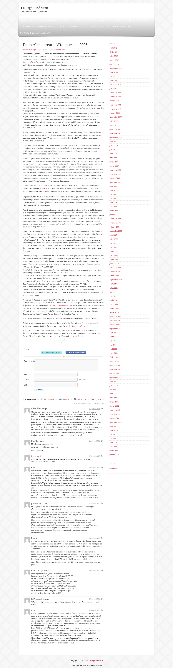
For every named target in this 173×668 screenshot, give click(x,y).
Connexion (113, 468)
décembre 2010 (115, 85)
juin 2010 (112, 89)
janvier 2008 (114, 125)
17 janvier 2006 (94, 599)
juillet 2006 (113, 190)
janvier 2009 (114, 101)
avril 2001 (113, 443)
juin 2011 (112, 76)
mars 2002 (113, 398)
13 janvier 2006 (94, 538)
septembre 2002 (115, 377)
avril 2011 (113, 80)
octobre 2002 (114, 373)
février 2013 (114, 52)
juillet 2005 (113, 239)
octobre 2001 (114, 418)
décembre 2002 (115, 365)
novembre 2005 (115, 223)
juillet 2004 (113, 288)
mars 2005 (113, 255)
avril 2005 (113, 251)
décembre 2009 (115, 93)
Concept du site (118, 20)
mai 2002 (113, 390)
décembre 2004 (115, 268)
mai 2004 (113, 296)
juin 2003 (112, 341)
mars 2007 (113, 158)
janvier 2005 (114, 264)
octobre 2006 (114, 178)
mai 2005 (113, 247)
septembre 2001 (115, 422)
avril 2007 (113, 154)
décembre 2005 (115, 219)
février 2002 (114, 402)
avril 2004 (113, 300)
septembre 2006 (115, 182)
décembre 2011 (115, 64)
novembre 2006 (115, 174)
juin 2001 (112, 434)
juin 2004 (112, 292)
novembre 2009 (115, 97)
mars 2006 (113, 207)
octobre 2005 (114, 227)
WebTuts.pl (99, 665)
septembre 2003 (115, 329)
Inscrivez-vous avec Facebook (76, 352)
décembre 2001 (115, 410)
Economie (26, 50)
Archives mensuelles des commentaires (91, 20)
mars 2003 (113, 353)
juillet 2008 (113, 121)
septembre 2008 (115, 117)
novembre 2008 (115, 109)
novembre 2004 (115, 272)
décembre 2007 (115, 129)
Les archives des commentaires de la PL (37, 26)
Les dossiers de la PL (122, 26)
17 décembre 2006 (93, 610)
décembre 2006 (115, 170)
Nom (26, 374)
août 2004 (113, 284)
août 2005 (113, 235)
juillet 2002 (113, 386)
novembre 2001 (115, 414)
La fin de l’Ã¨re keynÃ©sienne (60, 305)
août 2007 (113, 141)
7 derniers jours (27, 20)
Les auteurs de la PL (100, 26)
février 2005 (114, 259)
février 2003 (114, 357)
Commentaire (28, 361)
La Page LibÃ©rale (35, 8)
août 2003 (113, 333)
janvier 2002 (114, 406)
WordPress (86, 665)
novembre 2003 (115, 320)
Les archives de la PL (138, 20)
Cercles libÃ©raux (78, 326)
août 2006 (113, 186)
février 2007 (114, 162)
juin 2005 (112, 243)
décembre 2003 (115, 316)
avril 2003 (113, 349)
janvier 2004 (114, 312)
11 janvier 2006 (94, 409)
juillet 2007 (113, 146)
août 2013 (113, 48)
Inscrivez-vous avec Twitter (51, 352)
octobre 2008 (114, 113)
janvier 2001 (114, 455)
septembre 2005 (115, 231)
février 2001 (114, 451)
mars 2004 (113, 304)
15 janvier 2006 (94, 570)
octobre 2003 (114, 325)
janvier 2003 (114, 361)
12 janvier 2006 (94, 456)
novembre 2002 (115, 369)
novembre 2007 (115, 133)
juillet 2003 (113, 337)
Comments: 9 (60, 50)
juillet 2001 (113, 430)
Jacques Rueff (45, 188)
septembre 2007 (115, 137)
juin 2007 (112, 150)
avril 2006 (113, 203)
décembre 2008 (115, 105)
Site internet (27, 386)
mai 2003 (113, 345)
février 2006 (114, 211)
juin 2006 (112, 194)
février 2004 (114, 308)
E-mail (26, 380)
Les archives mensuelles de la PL (73, 26)
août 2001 (113, 426)
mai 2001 (113, 438)
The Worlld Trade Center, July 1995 (35, 33)
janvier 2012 (114, 60)
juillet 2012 (113, 56)
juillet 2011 (113, 72)
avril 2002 (113, 394)
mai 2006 (113, 198)
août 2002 (113, 382)
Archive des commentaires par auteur (54, 20)
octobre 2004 (114, 276)
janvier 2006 (114, 215)
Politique (33, 50)
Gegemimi (36, 456)
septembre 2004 (115, 280)
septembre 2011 (115, 68)
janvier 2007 (114, 166)
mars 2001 (113, 447)
